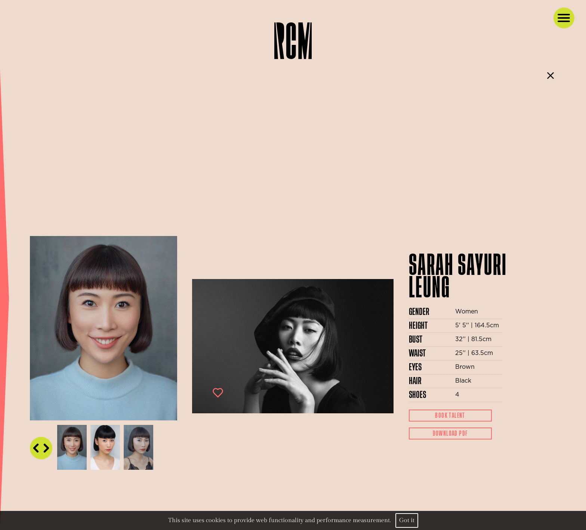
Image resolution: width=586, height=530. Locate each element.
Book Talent (450, 415)
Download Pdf (450, 433)
